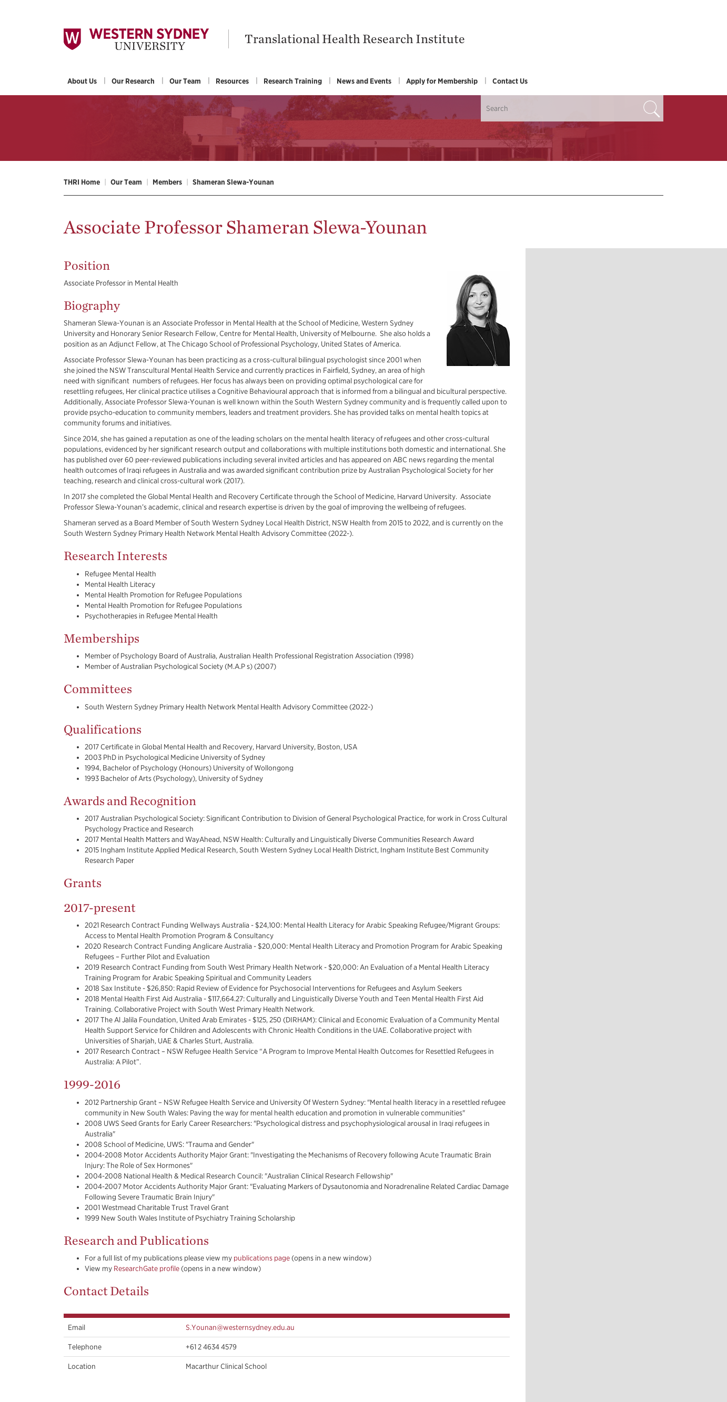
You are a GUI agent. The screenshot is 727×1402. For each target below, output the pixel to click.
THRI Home (82, 182)
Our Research (133, 81)
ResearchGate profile (146, 1268)
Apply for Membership (442, 81)
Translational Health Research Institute (355, 38)
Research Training (293, 81)
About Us (82, 81)
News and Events (364, 81)
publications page (262, 1258)
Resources (232, 81)
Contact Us (510, 81)
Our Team (185, 81)
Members (167, 182)
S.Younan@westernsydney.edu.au (240, 1327)
